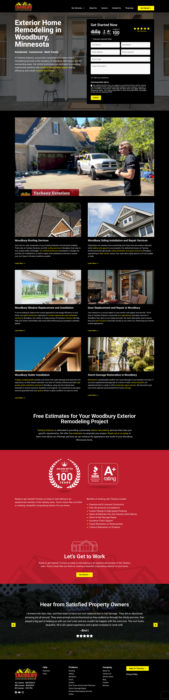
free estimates (76, 433)
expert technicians (30, 315)
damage (127, 388)
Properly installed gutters (24, 380)
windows (68, 318)
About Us (93, 8)
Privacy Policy (132, 674)
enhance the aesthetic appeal (54, 67)
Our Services (78, 8)
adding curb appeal (100, 248)
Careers (104, 8)
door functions (101, 321)
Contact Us (116, 8)
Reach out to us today (118, 433)
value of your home (45, 70)
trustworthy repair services (125, 385)
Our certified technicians (49, 251)
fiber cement (104, 253)
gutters (40, 391)
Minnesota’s (92, 380)
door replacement (124, 315)
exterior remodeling (100, 430)
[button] (84, 157)
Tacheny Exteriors (45, 430)
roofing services (54, 248)
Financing (129, 8)
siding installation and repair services (126, 251)
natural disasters (137, 382)
